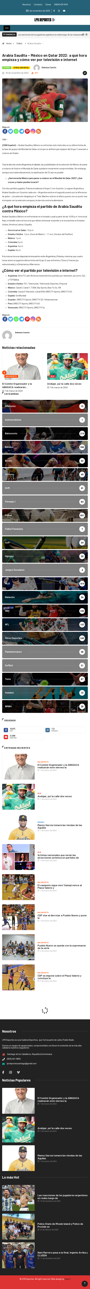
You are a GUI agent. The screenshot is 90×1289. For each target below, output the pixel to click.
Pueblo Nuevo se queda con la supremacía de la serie (62, 947)
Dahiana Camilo (49, 67)
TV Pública (14, 280)
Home (9, 43)
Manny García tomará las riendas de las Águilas (60, 826)
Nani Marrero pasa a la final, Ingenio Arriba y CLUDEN (63, 1254)
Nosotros (26, 4)
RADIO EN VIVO (61, 4)
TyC (83, 276)
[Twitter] (10, 131)
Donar (48, 4)
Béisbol (41, 822)
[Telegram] (21, 131)
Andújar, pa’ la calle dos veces (64, 383)
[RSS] (38, 131)
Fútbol (19, 43)
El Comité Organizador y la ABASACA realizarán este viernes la (58, 766)
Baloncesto (11, 376)
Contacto (38, 4)
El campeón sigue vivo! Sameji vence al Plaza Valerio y (60, 886)
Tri (49, 172)
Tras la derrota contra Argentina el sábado (21, 164)
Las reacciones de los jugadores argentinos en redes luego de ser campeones (50, 35)
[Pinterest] (27, 131)
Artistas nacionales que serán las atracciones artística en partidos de (58, 856)
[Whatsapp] (16, 131)
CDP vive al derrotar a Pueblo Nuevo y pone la (62, 916)
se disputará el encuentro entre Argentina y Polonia (40, 256)
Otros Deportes (21, 68)
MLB (52, 376)
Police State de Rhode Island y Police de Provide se (60, 1225)
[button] (83, 34)
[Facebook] (4, 131)
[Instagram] (32, 131)
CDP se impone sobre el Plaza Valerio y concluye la (59, 977)
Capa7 (67, 1279)
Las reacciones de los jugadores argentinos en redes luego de (63, 1197)
